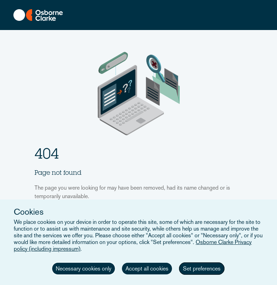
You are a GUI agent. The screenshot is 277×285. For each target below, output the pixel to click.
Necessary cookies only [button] (83, 268)
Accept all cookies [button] (146, 268)
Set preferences (202, 268)
